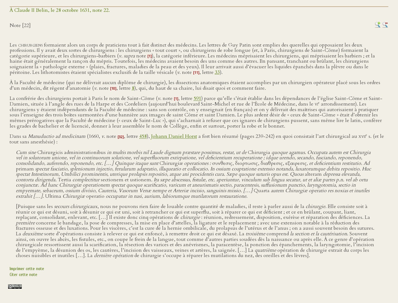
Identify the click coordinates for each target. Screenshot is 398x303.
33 (217, 72)
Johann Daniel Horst (174, 136)
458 (143, 136)
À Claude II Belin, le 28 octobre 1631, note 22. (60, 10)
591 (197, 98)
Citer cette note (23, 274)
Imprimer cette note (27, 268)
